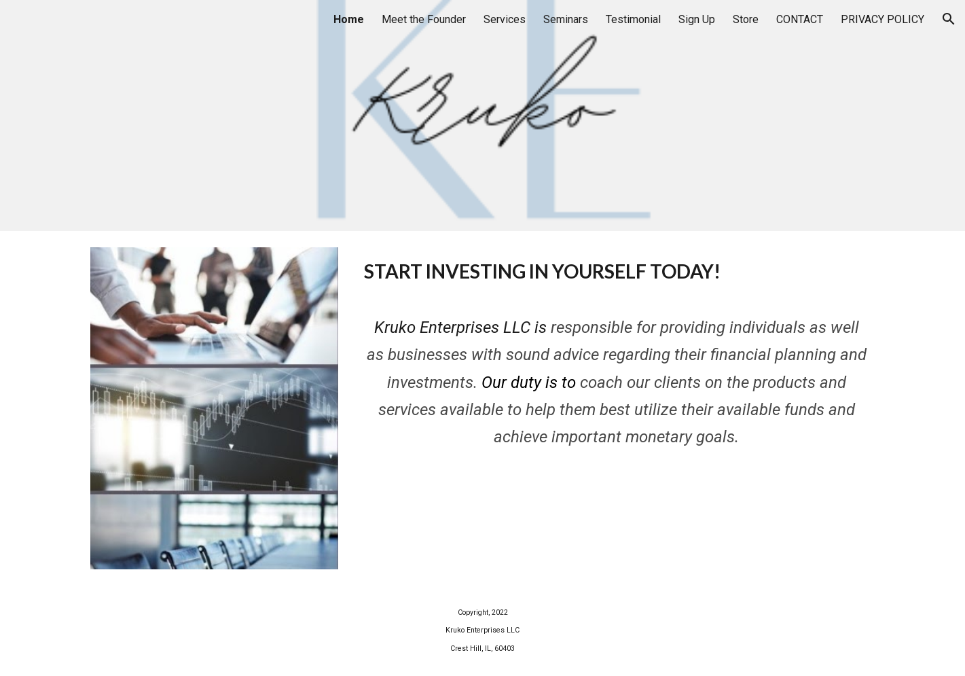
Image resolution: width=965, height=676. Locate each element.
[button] (948, 19)
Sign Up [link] (696, 19)
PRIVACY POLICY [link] (882, 19)
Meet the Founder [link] (424, 19)
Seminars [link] (565, 19)
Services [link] (505, 19)
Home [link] (348, 19)
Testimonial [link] (633, 19)
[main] (617, 271)
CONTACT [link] (799, 19)
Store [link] (746, 19)
